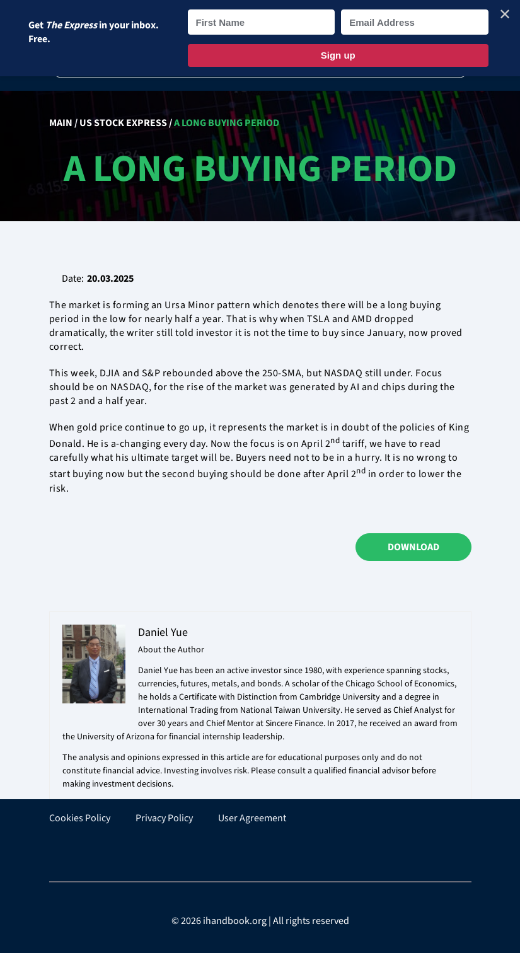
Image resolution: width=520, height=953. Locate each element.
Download (413, 547)
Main (60, 123)
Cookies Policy (79, 818)
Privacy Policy (164, 818)
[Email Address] (414, 22)
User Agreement (252, 818)
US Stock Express (123, 123)
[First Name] (261, 22)
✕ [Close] (505, 15)
